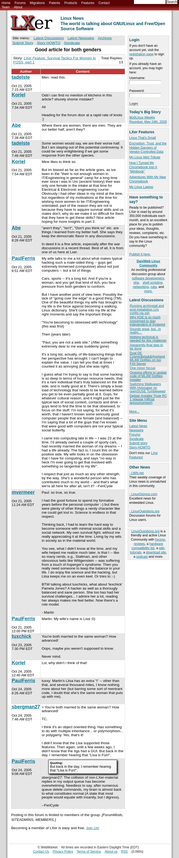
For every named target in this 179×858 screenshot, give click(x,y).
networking (141, 287)
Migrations (37, 3)
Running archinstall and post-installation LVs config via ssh (147, 309)
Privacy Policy (63, 851)
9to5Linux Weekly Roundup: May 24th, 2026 (148, 120)
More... (134, 412)
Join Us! (92, 828)
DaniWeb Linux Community (148, 263)
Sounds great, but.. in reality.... (145, 330)
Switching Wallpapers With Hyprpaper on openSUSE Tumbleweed (147, 387)
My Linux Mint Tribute (144, 157)
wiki (161, 548)
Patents (54, 3)
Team (6, 7)
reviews (139, 544)
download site (156, 552)
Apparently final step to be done (146, 346)
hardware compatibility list (147, 546)
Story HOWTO (139, 447)
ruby (153, 287)
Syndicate (136, 439)
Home (6, 3)
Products (70, 3)
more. (148, 291)
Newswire (136, 430)
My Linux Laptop (141, 187)
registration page (141, 54)
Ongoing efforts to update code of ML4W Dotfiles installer (148, 376)
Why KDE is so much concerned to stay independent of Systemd (147, 320)
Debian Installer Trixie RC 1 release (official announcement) (148, 399)
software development (148, 278)
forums (160, 539)
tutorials (135, 552)
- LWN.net (136, 473)
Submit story (138, 443)
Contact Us (41, 851)
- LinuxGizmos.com (143, 494)
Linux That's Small (142, 138)
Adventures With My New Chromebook (147, 179)
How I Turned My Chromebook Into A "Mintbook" (143, 167)
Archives (105, 38)
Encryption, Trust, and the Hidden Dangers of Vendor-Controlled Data (147, 148)
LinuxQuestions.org (145, 531)
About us (110, 851)
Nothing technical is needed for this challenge (148, 338)
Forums (19, 3)
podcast (142, 557)
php (136, 282)
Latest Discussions (49, 38)
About (18, 7)
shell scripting (152, 282)
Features (87, 3)
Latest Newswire (81, 38)
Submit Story (23, 43)
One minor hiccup (142, 368)
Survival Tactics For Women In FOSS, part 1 (54, 60)
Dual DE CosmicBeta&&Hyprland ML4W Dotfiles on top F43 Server (147, 358)
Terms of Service (89, 851)
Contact (104, 3)
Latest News (138, 426)
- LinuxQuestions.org (144, 511)
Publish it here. (140, 254)
